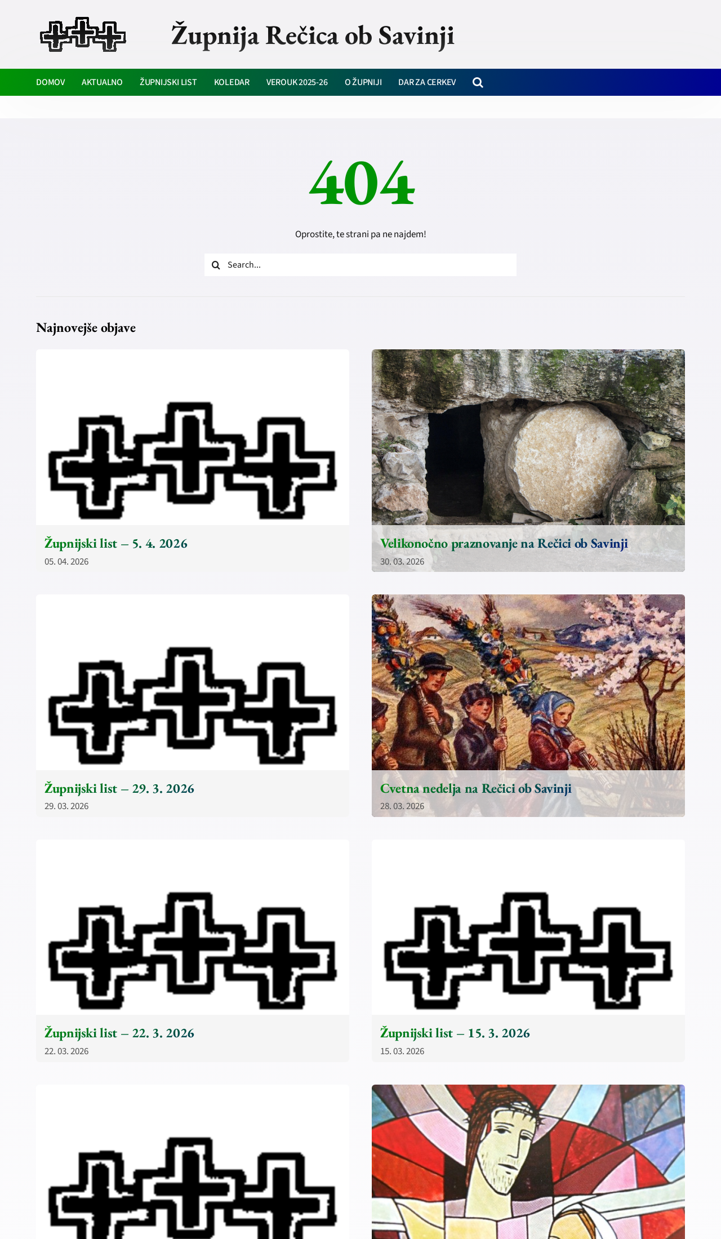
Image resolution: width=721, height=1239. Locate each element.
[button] (478, 82)
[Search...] (360, 265)
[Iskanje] (215, 265)
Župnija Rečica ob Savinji (313, 34)
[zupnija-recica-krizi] (83, 18)
